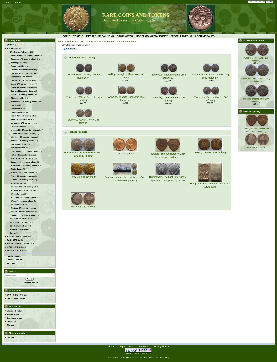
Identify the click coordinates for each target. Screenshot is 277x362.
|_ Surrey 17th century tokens (20, 176)
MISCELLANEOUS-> (15, 247)
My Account (126, 346)
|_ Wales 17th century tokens (20, 201)
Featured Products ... (16, 260)
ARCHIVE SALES (205, 36)
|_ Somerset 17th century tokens (21, 162)
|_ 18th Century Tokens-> (18, 219)
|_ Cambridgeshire (15, 66)
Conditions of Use (14, 318)
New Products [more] (254, 40)
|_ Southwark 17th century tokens (22, 165)
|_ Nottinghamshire (16, 148)
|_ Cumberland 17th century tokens (23, 77)
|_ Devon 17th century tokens (20, 84)
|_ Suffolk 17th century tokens (20, 173)
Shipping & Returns (15, 311)
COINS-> (10, 45)
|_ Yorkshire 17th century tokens (21, 197)
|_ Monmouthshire (15, 205)
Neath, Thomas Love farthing (210, 152)
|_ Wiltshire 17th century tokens (21, 190)
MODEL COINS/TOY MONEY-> (19, 244)
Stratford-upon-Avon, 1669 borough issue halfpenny (256, 78)
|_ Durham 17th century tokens (21, 91)
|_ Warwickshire (14, 183)
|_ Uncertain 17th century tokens (21, 215)
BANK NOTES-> (13, 240)
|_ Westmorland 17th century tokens (23, 187)
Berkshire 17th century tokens (120, 41)
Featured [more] (251, 111)
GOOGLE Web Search (16, 298)
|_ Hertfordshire (14, 109)
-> (11, 48)
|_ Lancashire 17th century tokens (22, 123)
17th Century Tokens (90, 41)
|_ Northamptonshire (16, 144)
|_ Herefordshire (15, 105)
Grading (10, 337)
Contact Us (11, 321)
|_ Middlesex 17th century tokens (22, 137)
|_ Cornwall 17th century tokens (21, 73)
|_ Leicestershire (15, 126)
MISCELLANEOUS (181, 36)
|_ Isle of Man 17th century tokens (22, 116)
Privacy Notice (13, 314)
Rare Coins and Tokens (135, 357)
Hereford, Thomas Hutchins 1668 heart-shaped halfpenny (256, 129)
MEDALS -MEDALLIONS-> (18, 236)
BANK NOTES (125, 36)
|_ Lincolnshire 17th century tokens (23, 130)
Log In (17, 2)
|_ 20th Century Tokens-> (18, 226)
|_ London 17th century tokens (21, 134)
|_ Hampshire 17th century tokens (22, 102)
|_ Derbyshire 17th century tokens (22, 80)
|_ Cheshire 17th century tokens (21, 70)
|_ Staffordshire (14, 169)
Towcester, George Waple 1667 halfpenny (255, 58)
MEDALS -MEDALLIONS (100, 36)
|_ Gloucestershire (15, 98)
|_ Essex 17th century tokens (20, 95)
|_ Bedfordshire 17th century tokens (23, 55)
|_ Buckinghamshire (16, 63)
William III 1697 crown (83, 206)
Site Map (10, 325)
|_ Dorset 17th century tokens (20, 87)
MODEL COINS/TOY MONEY (152, 36)
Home (8, 2)
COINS (66, 36)
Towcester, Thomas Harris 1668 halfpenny (256, 99)
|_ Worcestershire (15, 194)
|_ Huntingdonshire (16, 112)
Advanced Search (30, 282)
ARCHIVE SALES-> (15, 251)
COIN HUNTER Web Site (17, 295)
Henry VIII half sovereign (83, 176)
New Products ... (14, 256)
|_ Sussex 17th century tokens (20, 180)
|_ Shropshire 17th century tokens (22, 158)
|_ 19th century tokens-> (17, 222)
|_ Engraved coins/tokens (18, 229)
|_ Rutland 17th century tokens (21, 155)
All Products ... (13, 263)
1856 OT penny (125, 153)
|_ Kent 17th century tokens (19, 119)
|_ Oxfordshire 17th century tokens (22, 151)
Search (12, 271)
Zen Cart (163, 357)
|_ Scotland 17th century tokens (21, 208)
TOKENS (72, 41)
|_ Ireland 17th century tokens (20, 212)
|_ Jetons (11, 233)
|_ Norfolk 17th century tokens (20, 141)
